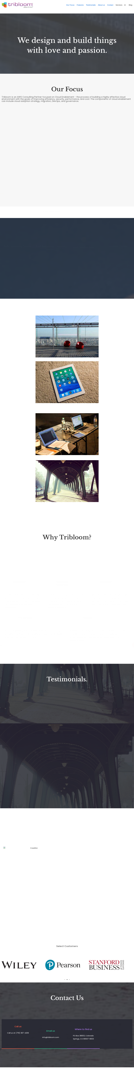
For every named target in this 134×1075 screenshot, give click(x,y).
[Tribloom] (17, 5)
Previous (5, 965)
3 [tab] (69, 979)
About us (101, 5)
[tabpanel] (23, 965)
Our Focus (70, 5)
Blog (130, 5)
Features (80, 5)
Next (129, 965)
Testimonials (91, 5)
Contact (110, 5)
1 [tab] (65, 979)
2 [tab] (67, 979)
